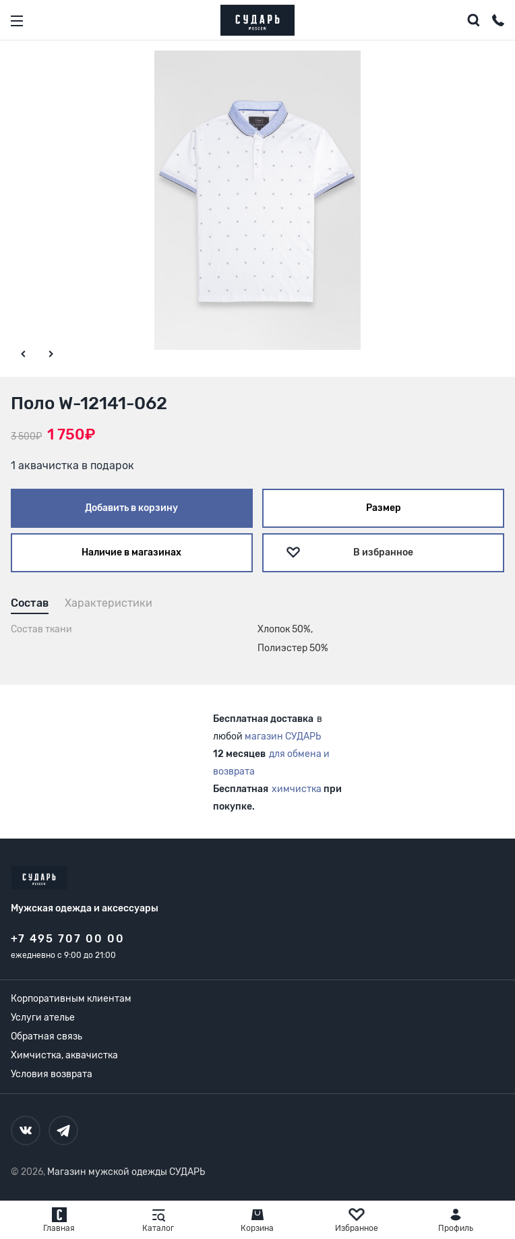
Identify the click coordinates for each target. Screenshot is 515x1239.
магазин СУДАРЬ (283, 736)
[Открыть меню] (17, 21)
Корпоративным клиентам (71, 998)
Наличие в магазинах (131, 552)
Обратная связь (46, 1036)
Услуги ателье (43, 1017)
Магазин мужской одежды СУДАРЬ (126, 1172)
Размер (383, 508)
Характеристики (108, 603)
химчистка (297, 789)
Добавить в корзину (131, 508)
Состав (30, 603)
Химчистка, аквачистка (64, 1055)
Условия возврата (51, 1074)
